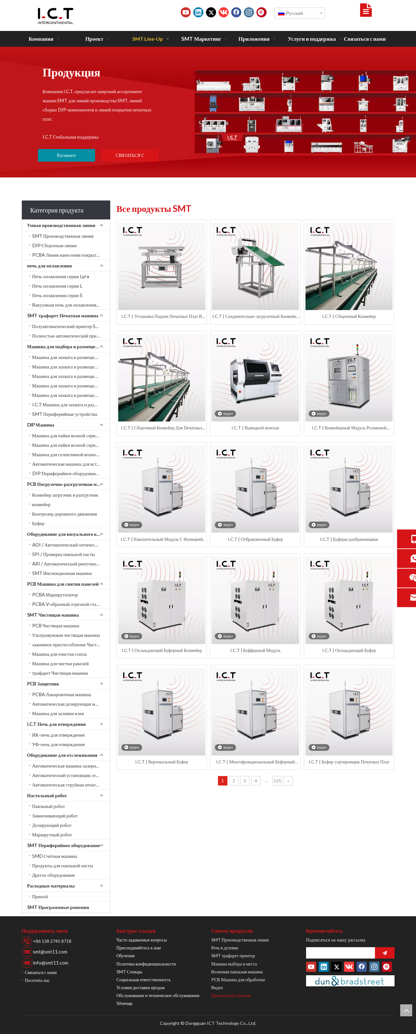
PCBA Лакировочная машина (61, 694)
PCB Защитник (43, 683)
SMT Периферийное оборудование (63, 845)
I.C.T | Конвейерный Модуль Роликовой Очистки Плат (349, 428)
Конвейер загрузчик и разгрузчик (65, 495)
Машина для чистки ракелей (60, 663)
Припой (40, 896)
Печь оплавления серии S (57, 295)
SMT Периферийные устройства (64, 414)
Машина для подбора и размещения (65, 346)
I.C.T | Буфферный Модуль (255, 650)
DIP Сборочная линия (54, 245)
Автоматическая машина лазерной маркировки (71, 765)
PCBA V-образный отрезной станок (68, 604)
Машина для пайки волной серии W (68, 445)
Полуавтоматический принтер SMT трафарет (71, 326)
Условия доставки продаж (141, 987)
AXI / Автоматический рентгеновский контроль (71, 563)
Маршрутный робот (52, 834)
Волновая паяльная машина (237, 971)
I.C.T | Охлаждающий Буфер (349, 650)
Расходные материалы (51, 885)
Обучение (126, 955)
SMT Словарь (129, 971)
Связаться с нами (41, 972)
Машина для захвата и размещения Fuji (71, 395)
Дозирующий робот (52, 825)
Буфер (38, 523)
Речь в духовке (224, 947)
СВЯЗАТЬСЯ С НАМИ (130, 157)
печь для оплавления (49, 265)
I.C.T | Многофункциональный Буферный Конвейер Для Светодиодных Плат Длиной (255, 762)
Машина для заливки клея (58, 713)
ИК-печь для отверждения (58, 735)
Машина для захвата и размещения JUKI (71, 366)
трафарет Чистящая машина (60, 673)
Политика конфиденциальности (146, 963)
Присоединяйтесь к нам (139, 947)
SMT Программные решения (58, 907)
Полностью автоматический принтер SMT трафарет (71, 335)
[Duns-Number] (350, 980)
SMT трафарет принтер (233, 955)
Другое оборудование (53, 875)
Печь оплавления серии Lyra (60, 276)
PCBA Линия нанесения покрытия (66, 255)
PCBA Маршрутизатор (55, 594)
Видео (217, 987)
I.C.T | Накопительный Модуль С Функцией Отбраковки (162, 539)
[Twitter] (211, 12)
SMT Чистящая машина (53, 615)
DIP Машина (40, 424)
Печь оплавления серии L (57, 286)
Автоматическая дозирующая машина (70, 704)
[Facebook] (236, 12)
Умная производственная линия (61, 225)
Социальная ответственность (144, 979)
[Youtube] (186, 12)
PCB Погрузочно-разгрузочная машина (68, 484)
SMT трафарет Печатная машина (63, 315)
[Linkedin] (198, 12)
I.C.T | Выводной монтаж (255, 427)
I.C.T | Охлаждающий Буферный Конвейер (162, 650)
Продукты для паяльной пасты (62, 865)
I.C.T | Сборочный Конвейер (349, 316)
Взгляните (66, 155)
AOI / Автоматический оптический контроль (71, 544)
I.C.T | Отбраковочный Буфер (255, 539)
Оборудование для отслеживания (62, 755)
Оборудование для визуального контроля (68, 534)
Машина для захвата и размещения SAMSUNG (71, 357)
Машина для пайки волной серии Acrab (71, 435)
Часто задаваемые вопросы (142, 939)
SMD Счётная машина (54, 856)
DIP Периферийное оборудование (66, 473)
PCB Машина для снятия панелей (63, 584)
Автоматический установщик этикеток (71, 775)
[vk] (224, 12)
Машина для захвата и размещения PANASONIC (71, 385)
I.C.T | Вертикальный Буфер (161, 761)
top (406, 1010)
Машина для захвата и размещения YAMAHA (71, 376)
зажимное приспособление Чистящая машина (71, 644)
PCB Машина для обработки (238, 979)
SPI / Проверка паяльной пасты (63, 554)
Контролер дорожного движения (64, 514)
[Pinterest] (261, 12)
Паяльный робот (48, 806)
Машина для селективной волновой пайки (71, 454)
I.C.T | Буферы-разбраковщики (349, 539)
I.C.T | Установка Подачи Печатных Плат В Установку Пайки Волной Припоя (161, 317)
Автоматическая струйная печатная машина (71, 784)
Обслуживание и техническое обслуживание (158, 995)
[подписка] (385, 953)
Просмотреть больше (231, 995)
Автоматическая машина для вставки (69, 464)
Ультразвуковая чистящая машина (66, 635)
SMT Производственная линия (62, 236)
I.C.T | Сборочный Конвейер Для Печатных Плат (161, 428)
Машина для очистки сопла (59, 654)
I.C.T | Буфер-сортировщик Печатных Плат (349, 761)
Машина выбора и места (234, 963)
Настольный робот (47, 795)
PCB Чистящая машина (55, 625)
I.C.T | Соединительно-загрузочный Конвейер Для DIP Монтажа (255, 317)
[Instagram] (249, 12)
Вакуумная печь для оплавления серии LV (71, 305)
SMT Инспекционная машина (62, 573)
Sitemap (125, 1003)
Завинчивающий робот (55, 815)
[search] (339, 953)
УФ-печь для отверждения (58, 744)
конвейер (41, 504)
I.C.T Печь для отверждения (56, 724)
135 (277, 780)
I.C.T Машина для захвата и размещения (71, 404)
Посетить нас (37, 980)
